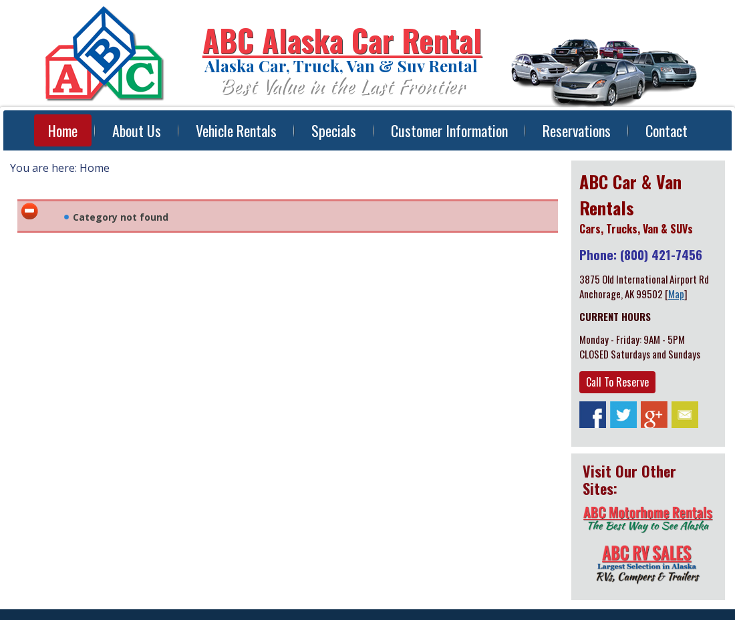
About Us (136, 130)
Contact (666, 130)
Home (63, 130)
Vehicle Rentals (236, 130)
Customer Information (449, 130)
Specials (333, 130)
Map (676, 293)
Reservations (577, 130)
